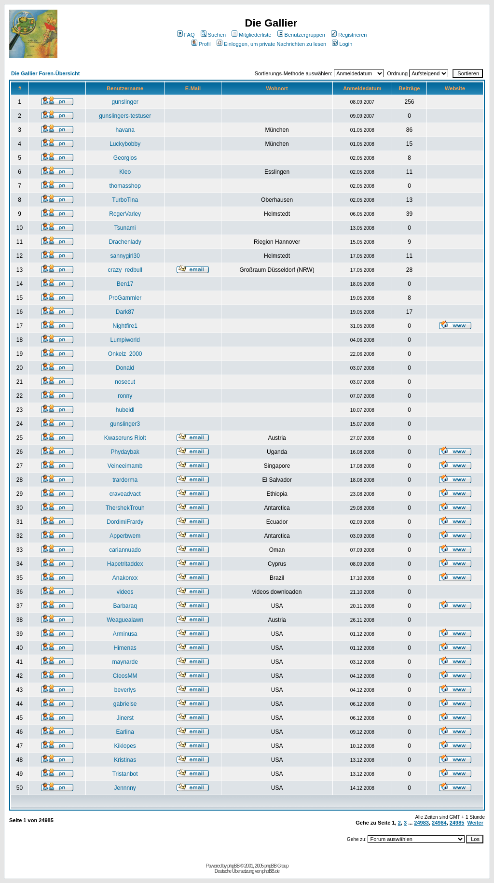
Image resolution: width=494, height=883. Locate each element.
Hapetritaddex (125, 564)
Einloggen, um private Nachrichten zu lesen (271, 44)
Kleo (125, 171)
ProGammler (125, 297)
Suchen (213, 35)
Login (342, 44)
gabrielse (125, 704)
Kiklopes (125, 746)
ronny (125, 395)
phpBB (233, 866)
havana (124, 129)
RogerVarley (125, 213)
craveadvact (125, 494)
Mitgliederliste (251, 35)
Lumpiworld (124, 339)
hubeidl (125, 409)
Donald (125, 367)
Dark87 (125, 311)
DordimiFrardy (125, 522)
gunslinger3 (125, 423)
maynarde (124, 662)
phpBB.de (270, 871)
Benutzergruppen (301, 35)
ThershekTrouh (125, 508)
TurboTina (125, 199)
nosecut (125, 381)
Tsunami (125, 227)
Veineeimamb (125, 466)
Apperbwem (125, 536)
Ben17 (125, 283)
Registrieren (349, 35)
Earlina (125, 732)
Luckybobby (125, 143)
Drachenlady (125, 241)
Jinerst (124, 718)
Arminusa (125, 634)
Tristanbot (125, 774)
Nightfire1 (124, 325)
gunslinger (124, 101)
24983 (421, 823)
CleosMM (125, 676)
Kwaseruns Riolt (125, 437)
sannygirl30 (124, 255)
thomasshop (124, 185)
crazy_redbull (125, 269)
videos (125, 592)
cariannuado (125, 550)
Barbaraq (125, 606)
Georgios (125, 157)
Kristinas (125, 760)
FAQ (186, 35)
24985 (457, 823)
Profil (201, 44)
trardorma (124, 480)
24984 (439, 823)
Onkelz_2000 (125, 353)
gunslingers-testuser (125, 115)
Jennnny (125, 788)
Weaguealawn (125, 620)
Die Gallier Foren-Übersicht (45, 73)
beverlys (125, 690)
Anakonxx (125, 578)
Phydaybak (124, 452)
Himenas (124, 648)
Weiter (475, 823)
